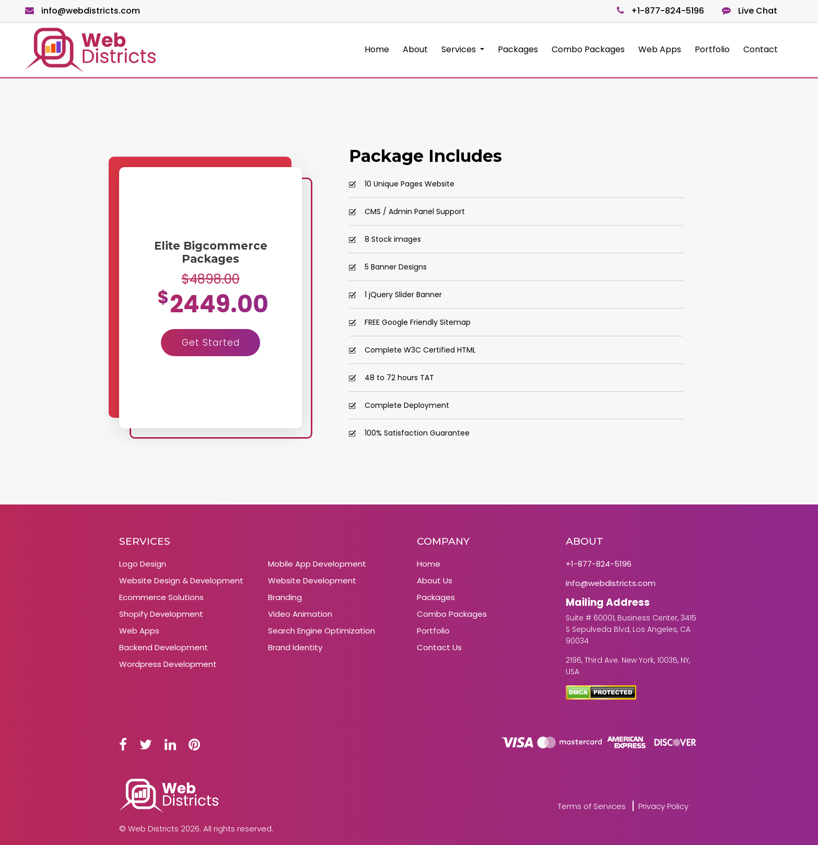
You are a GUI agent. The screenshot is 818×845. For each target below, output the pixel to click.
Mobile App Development (317, 563)
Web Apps (659, 49)
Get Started (211, 342)
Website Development (312, 580)
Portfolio (712, 49)
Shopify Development (161, 613)
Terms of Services (592, 806)
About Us (434, 580)
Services (459, 49)
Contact (760, 49)
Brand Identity (295, 647)
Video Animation (300, 613)
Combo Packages (588, 49)
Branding (285, 597)
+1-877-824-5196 (660, 11)
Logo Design (142, 563)
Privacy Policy (663, 806)
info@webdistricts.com (82, 11)
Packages (518, 49)
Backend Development (163, 647)
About (415, 49)
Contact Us (439, 647)
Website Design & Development (181, 580)
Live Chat (749, 11)
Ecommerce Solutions (161, 597)
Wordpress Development (168, 664)
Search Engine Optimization (321, 630)
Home (377, 49)
